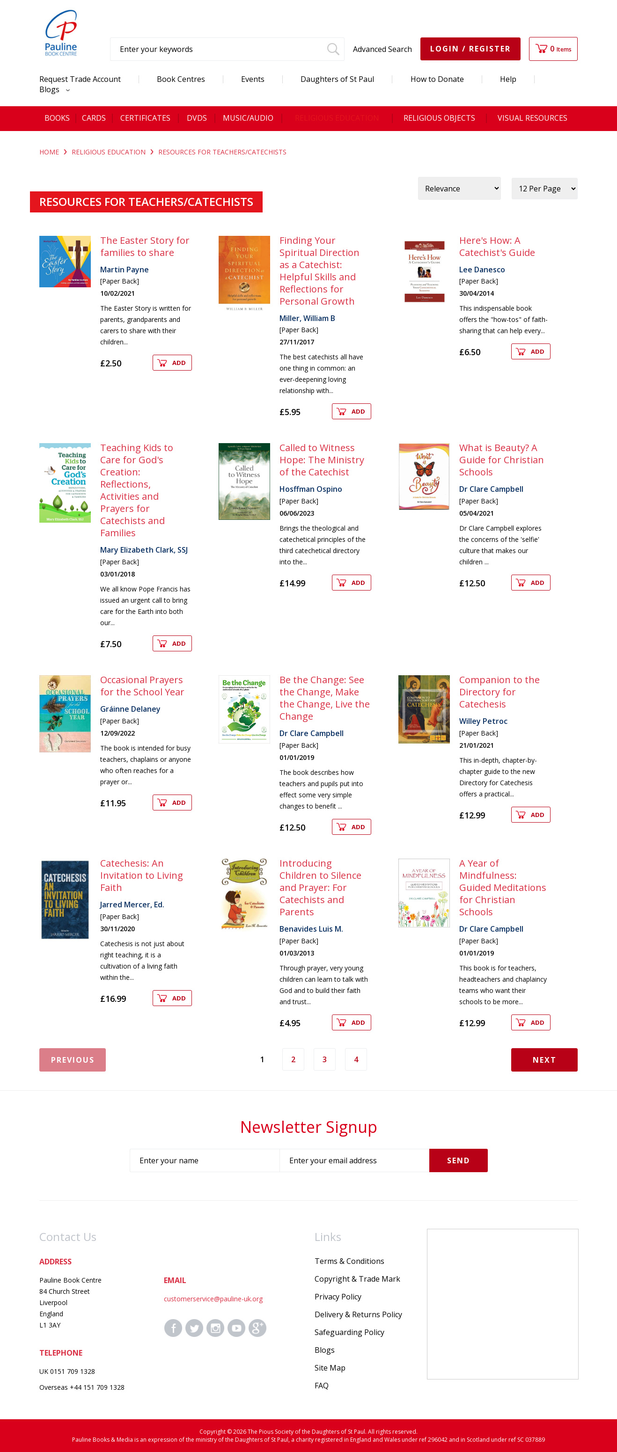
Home (49, 151)
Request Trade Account (80, 79)
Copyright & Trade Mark (357, 1279)
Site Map (330, 1368)
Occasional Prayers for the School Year (142, 685)
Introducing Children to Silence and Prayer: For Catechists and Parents (320, 887)
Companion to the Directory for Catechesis (499, 691)
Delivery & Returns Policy (358, 1314)
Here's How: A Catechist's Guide (497, 246)
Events (252, 79)
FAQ (322, 1385)
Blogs (52, 89)
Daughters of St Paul (337, 79)
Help (508, 79)
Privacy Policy (338, 1296)
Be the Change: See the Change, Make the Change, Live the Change (324, 697)
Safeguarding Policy (349, 1332)
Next (545, 1060)
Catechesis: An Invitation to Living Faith (141, 875)
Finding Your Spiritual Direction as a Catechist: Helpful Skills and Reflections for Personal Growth (319, 270)
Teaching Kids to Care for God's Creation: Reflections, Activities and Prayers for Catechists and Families (136, 490)
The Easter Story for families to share (145, 246)
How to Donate (437, 79)
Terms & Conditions (349, 1261)
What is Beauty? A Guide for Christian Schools (501, 459)
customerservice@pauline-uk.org (213, 1298)
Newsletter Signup (308, 1127)
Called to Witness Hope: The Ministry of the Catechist (321, 459)
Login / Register (470, 49)
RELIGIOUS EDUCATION (109, 151)
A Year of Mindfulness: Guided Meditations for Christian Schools (502, 887)
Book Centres (181, 79)
